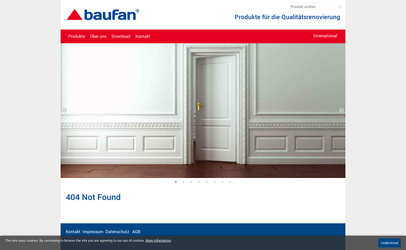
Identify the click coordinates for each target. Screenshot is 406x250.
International (325, 36)
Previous (64, 110)
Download (121, 36)
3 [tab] (191, 181)
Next (341, 110)
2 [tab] (183, 181)
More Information (158, 240)
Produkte (76, 36)
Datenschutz (117, 231)
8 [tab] (230, 181)
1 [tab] (175, 182)
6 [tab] (214, 181)
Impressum (93, 231)
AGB (136, 231)
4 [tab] (199, 181)
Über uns (98, 36)
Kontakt (142, 36)
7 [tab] (222, 181)
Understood (389, 242)
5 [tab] (206, 181)
